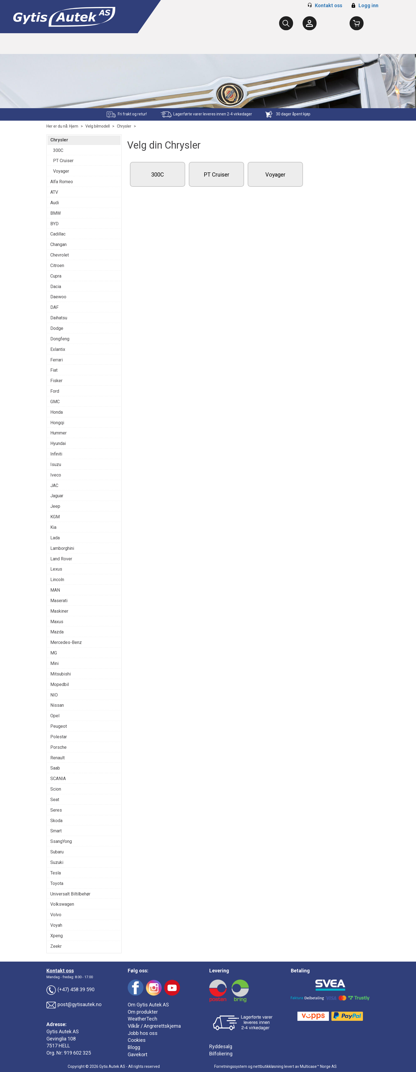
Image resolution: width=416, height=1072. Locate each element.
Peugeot (58, 726)
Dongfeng (59, 338)
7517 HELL (58, 1045)
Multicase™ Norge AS (318, 1066)
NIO (54, 695)
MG (53, 653)
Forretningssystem (230, 1066)
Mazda (57, 632)
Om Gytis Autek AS (148, 1005)
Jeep (55, 506)
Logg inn (364, 5)
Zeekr (56, 946)
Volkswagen (62, 904)
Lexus (56, 569)
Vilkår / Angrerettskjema (154, 1026)
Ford (54, 391)
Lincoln (57, 579)
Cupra (55, 276)
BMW (55, 213)
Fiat (53, 370)
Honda (56, 412)
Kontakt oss (328, 5)
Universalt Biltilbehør (70, 894)
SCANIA (58, 778)
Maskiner (59, 611)
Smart (56, 830)
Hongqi (57, 422)
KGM (55, 516)
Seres (56, 810)
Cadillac (58, 234)
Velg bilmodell (97, 126)
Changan (58, 244)
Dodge (56, 328)
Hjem (73, 126)
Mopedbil (59, 684)
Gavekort (137, 1054)
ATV (54, 192)
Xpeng (56, 935)
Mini (54, 663)
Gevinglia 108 (61, 1039)
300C (58, 150)
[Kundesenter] (309, 23)
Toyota (56, 883)
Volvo (55, 914)
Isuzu (55, 464)
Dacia (55, 286)
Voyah (56, 925)
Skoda (56, 820)
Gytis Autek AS (62, 1031)
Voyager (61, 171)
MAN (55, 590)
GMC (55, 401)
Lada (55, 537)
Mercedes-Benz (66, 642)
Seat (54, 799)
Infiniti (56, 454)
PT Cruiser (63, 160)
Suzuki (56, 862)
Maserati (58, 600)
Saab (55, 768)
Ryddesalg (220, 1046)
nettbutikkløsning (268, 1066)
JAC (54, 485)
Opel (54, 715)
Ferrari (56, 359)
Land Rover (61, 558)
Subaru (57, 852)
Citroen (57, 265)
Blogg (134, 1047)
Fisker (56, 380)
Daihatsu (58, 317)
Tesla (55, 873)
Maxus (56, 621)
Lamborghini (62, 548)
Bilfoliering (220, 1054)
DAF (54, 307)
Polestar (58, 736)
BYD (54, 223)
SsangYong (61, 841)
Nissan (57, 705)
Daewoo (58, 296)
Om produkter (143, 1012)
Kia (53, 527)
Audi (54, 202)
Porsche (58, 747)
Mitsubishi (60, 674)
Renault (57, 757)
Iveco (55, 475)
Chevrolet (59, 255)
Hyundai (58, 443)
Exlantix (57, 349)
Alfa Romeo (61, 181)
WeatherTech (142, 1019)
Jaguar (56, 495)
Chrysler (124, 126)
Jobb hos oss (143, 1033)
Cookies (137, 1040)
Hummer (58, 433)
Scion (55, 789)
